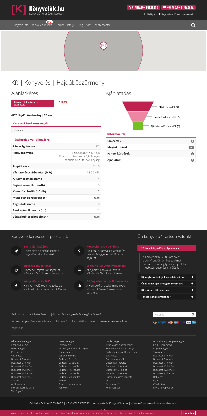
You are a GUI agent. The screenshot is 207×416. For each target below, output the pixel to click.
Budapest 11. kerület (69, 366)
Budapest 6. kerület (21, 362)
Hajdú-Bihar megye (162, 344)
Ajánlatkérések (37, 314)
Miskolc (62, 380)
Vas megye (16, 355)
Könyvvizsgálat (113, 387)
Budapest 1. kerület (163, 355)
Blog (80, 25)
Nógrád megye (160, 348)
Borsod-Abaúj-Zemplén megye (168, 341)
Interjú (71, 25)
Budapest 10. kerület (22, 366)
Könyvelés (64, 387)
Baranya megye (66, 341)
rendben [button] (188, 413)
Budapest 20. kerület (116, 373)
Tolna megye (159, 352)
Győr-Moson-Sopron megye (120, 344)
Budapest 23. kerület (69, 376)
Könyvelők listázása (180, 7)
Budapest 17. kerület (163, 369)
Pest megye (17, 352)
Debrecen (158, 376)
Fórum (60, 25)
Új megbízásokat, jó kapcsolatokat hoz (163, 277)
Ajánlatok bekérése (145, 7)
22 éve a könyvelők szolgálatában (160, 248)
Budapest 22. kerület (22, 376)
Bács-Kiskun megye (21, 341)
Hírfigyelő (61, 321)
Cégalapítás (159, 384)
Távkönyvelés (17, 391)
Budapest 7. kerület (69, 362)
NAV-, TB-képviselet (163, 387)
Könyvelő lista (20, 25)
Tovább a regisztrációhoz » (156, 296)
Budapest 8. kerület (116, 362)
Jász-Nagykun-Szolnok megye (73, 348)
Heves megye (18, 348)
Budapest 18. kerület (22, 373)
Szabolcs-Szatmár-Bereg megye (122, 352)
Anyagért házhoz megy (70, 384)
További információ (146, 413)
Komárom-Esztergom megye (120, 348)
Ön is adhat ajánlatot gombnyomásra (162, 283)
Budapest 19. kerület (69, 373)
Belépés (152, 14)
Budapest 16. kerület (116, 369)
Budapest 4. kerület (116, 359)
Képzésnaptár (102, 25)
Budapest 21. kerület (163, 373)
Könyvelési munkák (42, 23)
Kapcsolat (17, 328)
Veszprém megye (67, 355)
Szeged (15, 380)
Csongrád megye (19, 344)
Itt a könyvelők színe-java (155, 290)
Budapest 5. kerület (163, 359)
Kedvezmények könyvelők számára (31, 321)
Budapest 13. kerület (163, 366)
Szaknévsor (17, 314)
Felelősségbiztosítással (22, 387)
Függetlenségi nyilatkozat (114, 321)
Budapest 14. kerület (22, 369)
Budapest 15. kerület (69, 369)
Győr (155, 380)
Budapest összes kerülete (119, 376)
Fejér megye (65, 344)
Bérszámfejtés (113, 384)
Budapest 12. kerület (116, 366)
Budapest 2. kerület (21, 359)
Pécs (108, 380)
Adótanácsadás (19, 384)
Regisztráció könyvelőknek (177, 14)
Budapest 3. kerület (69, 359)
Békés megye (113, 341)
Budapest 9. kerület (163, 362)
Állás (88, 25)
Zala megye (111, 355)
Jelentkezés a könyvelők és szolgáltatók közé (76, 314)
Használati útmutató (83, 321)
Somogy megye (66, 352)
